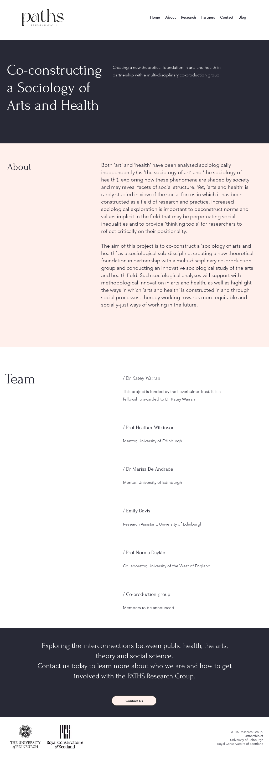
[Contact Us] (134, 700)
